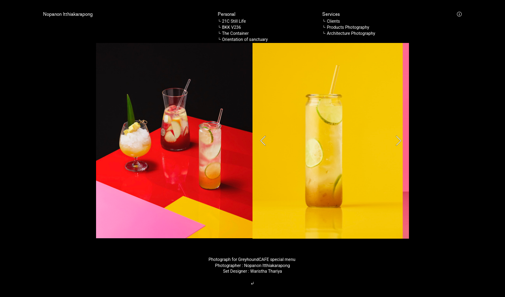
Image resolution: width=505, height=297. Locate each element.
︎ (252, 283)
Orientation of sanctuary (245, 39)
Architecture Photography (351, 33)
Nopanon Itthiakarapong (68, 14)
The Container (235, 33)
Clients (333, 21)
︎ (459, 14)
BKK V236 (231, 27)
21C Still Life (234, 21)
